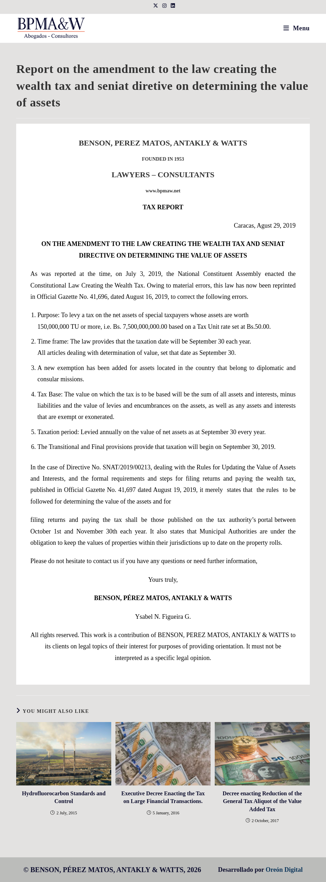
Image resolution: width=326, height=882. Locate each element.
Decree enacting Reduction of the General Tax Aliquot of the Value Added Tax (262, 801)
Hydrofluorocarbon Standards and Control (64, 797)
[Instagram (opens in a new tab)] (164, 6)
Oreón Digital (284, 869)
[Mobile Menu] (296, 28)
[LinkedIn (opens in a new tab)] (172, 6)
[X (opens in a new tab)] (155, 6)
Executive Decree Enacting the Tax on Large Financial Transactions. (163, 797)
